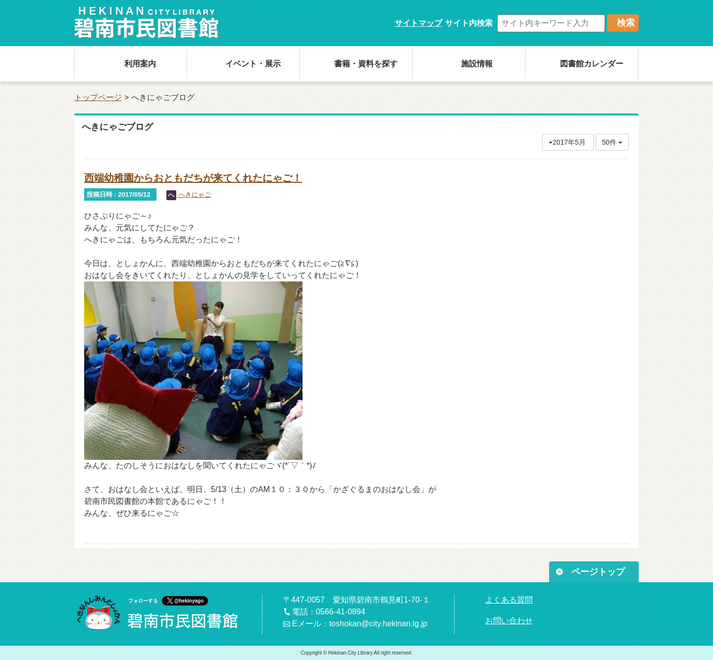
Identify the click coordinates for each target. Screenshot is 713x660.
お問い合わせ (509, 620)
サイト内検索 (469, 23)
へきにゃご (188, 194)
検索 (626, 23)
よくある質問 (509, 600)
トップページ (98, 97)
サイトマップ (418, 23)
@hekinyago (189, 601)
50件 (612, 142)
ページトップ (598, 572)
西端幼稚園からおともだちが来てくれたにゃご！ (193, 177)
